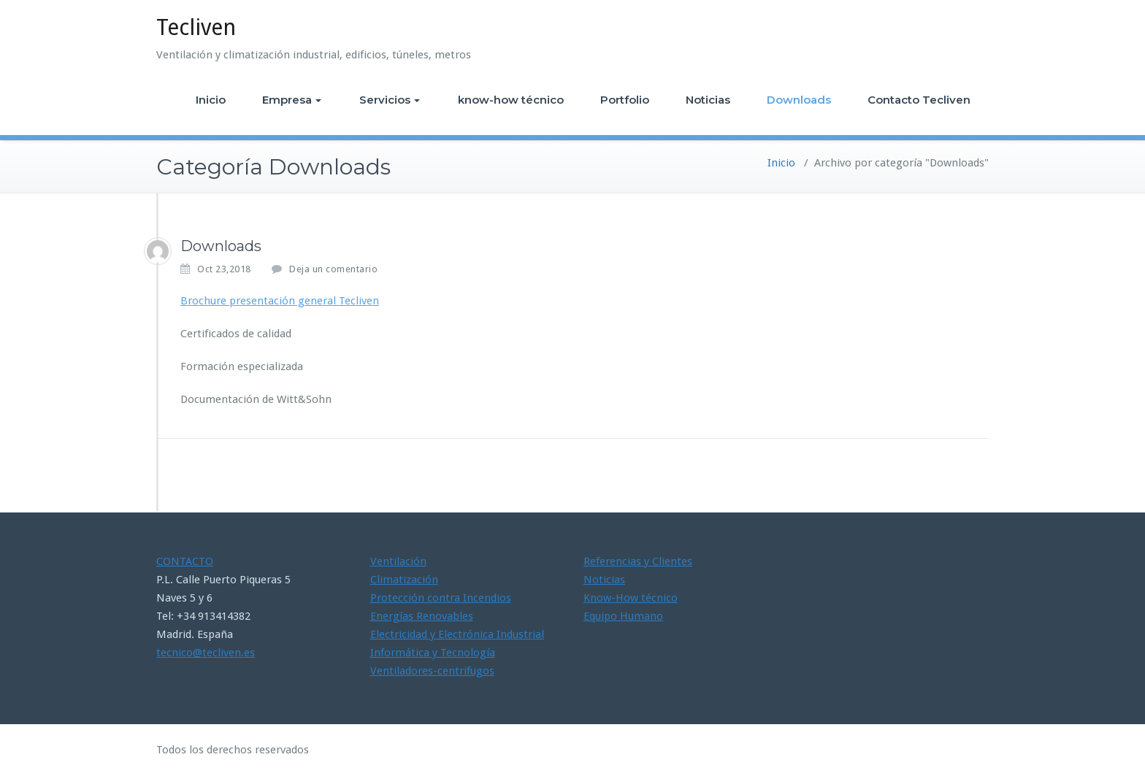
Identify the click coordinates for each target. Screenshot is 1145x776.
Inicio (211, 100)
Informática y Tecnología (432, 652)
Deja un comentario (333, 269)
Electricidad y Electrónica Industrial (457, 634)
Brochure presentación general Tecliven (279, 300)
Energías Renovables (421, 616)
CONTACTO (184, 561)
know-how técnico (511, 100)
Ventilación (398, 561)
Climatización (404, 579)
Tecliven (196, 27)
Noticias (708, 100)
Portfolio (624, 100)
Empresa (291, 100)
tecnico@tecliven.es (205, 652)
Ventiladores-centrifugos (432, 670)
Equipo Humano (623, 616)
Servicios (389, 100)
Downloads (799, 100)
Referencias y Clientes (637, 561)
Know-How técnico (630, 597)
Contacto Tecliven (919, 100)
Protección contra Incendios (440, 597)
